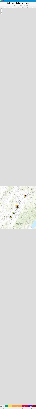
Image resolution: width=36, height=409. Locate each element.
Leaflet (1, 405)
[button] (1, 9)
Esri (3, 406)
